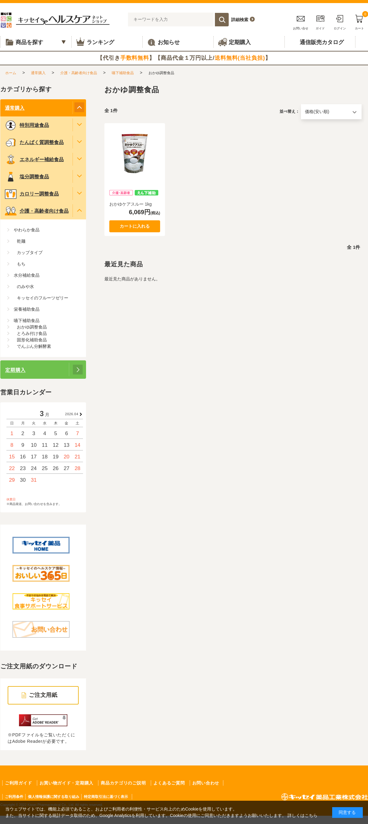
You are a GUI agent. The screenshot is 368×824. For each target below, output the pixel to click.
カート (359, 21)
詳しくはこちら (302, 815)
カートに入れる (135, 226)
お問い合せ (300, 21)
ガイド (320, 21)
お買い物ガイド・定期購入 (66, 782)
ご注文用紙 (43, 695)
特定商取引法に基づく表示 (106, 797)
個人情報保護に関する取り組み (53, 797)
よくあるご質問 (169, 782)
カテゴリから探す (26, 89)
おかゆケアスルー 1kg (130, 204)
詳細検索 (239, 19)
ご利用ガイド (18, 782)
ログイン (340, 21)
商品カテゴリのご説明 (123, 782)
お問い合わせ (205, 782)
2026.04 (71, 414)
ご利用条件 (14, 797)
